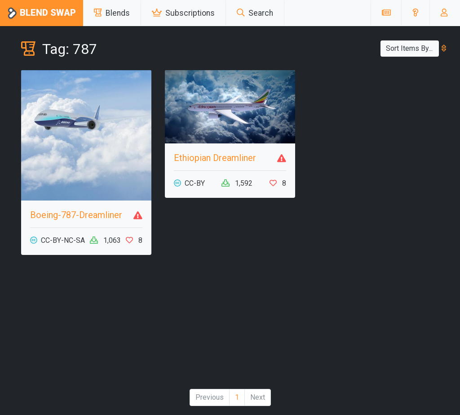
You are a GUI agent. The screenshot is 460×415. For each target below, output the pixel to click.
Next (257, 397)
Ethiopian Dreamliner (215, 157)
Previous (209, 397)
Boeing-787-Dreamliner (76, 215)
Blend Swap (41, 13)
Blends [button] (112, 13)
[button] (415, 13)
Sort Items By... (412, 48)
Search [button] (255, 13)
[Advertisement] (86, 325)
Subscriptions (183, 13)
